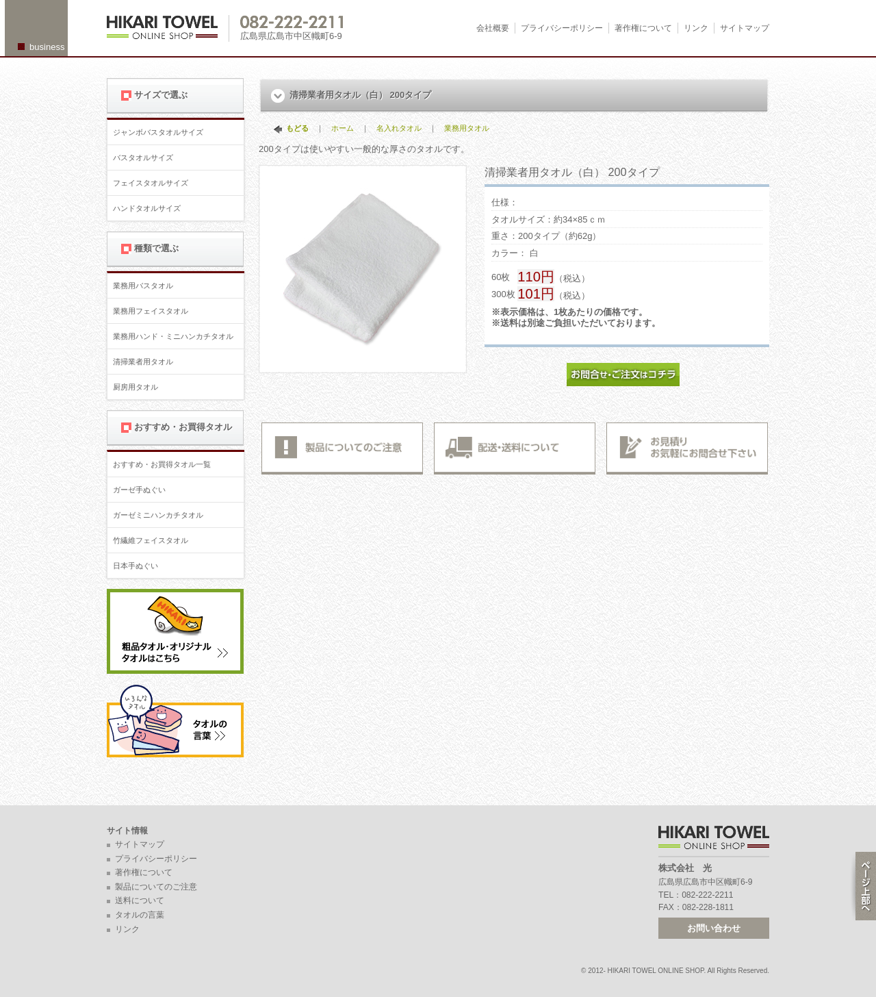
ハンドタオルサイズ (147, 208)
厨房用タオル (135, 387)
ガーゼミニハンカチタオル (158, 515)
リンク (696, 28)
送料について (139, 900)
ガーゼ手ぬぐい (139, 489)
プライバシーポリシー (562, 28)
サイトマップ (744, 28)
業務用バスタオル (143, 285)
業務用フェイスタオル (150, 311)
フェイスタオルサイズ (150, 183)
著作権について (643, 28)
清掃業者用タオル (143, 361)
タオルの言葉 (139, 915)
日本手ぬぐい (135, 565)
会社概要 (492, 28)
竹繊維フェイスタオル (150, 540)
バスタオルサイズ (143, 157)
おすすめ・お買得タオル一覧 (162, 464)
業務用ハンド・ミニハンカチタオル (173, 336)
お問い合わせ (713, 928)
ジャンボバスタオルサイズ (158, 132)
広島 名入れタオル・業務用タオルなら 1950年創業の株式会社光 (168, 28)
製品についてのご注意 (156, 887)
